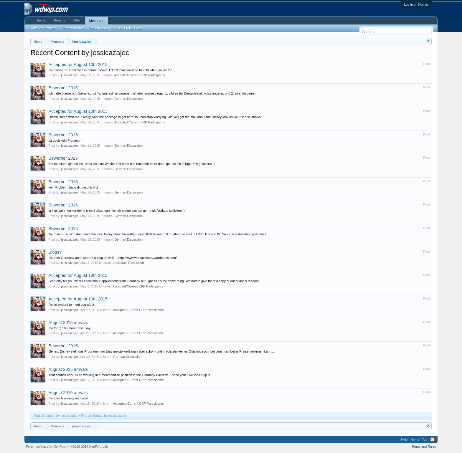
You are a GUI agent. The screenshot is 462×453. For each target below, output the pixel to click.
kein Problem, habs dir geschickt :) (73, 187)
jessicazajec (69, 75)
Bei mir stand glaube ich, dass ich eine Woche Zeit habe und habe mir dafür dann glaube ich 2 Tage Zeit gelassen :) (131, 164)
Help (404, 439)
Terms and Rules (424, 446)
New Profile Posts (129, 28)
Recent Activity (100, 28)
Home (41, 20)
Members (96, 20)
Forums (59, 20)
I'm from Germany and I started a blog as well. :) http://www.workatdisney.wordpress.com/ (112, 257)
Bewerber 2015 (62, 87)
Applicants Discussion (128, 262)
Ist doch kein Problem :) (65, 140)
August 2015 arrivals (68, 322)
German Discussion (128, 98)
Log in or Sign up (416, 4)
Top (425, 439)
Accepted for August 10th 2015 (77, 64)
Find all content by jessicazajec (55, 415)
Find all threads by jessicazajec (103, 415)
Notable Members (42, 28)
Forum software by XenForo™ (67, 446)
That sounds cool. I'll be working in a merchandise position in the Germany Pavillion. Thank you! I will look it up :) (129, 375)
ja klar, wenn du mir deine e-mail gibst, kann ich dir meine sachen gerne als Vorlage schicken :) (116, 210)
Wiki (77, 20)
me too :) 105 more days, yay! (69, 328)
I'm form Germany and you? (68, 398)
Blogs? (55, 252)
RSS (432, 439)
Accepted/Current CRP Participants (139, 75)
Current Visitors (72, 28)
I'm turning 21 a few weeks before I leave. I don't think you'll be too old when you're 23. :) (111, 70)
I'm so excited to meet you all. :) (71, 304)
